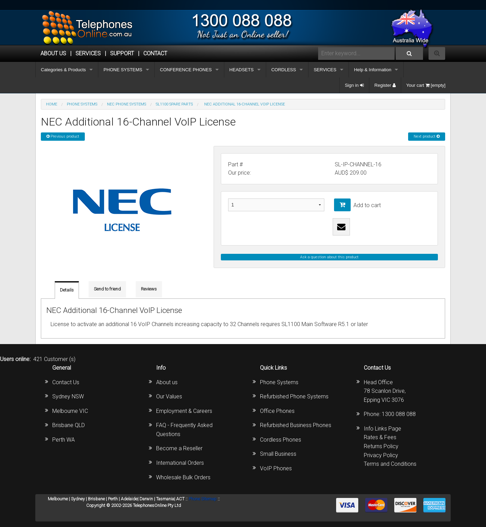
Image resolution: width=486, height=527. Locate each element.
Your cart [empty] (426, 85)
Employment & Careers (184, 411)
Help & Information (373, 69)
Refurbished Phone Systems (294, 396)
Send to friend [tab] (107, 289)
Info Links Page (382, 428)
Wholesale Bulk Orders (183, 477)
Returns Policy (381, 446)
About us (167, 382)
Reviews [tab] (149, 289)
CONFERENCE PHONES (186, 69)
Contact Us (65, 382)
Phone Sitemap (203, 498)
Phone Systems (279, 382)
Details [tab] (67, 290)
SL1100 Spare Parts (174, 104)
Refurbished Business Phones (295, 425)
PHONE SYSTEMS (123, 69)
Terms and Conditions (390, 464)
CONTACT (155, 53)
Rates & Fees (380, 437)
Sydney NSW (68, 396)
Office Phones (277, 411)
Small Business (278, 454)
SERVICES (325, 69)
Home (51, 104)
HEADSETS (242, 69)
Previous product (62, 136)
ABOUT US (53, 53)
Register (385, 85)
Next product (427, 136)
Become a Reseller (179, 448)
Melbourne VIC (70, 411)
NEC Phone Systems (126, 104)
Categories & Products (63, 69)
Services (88, 53)
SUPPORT (122, 53)
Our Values (169, 396)
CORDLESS (283, 69)
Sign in (354, 85)
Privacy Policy (381, 455)
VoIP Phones (276, 468)
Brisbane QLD (68, 425)
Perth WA (63, 439)
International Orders (180, 463)
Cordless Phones (280, 439)
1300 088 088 (399, 414)
